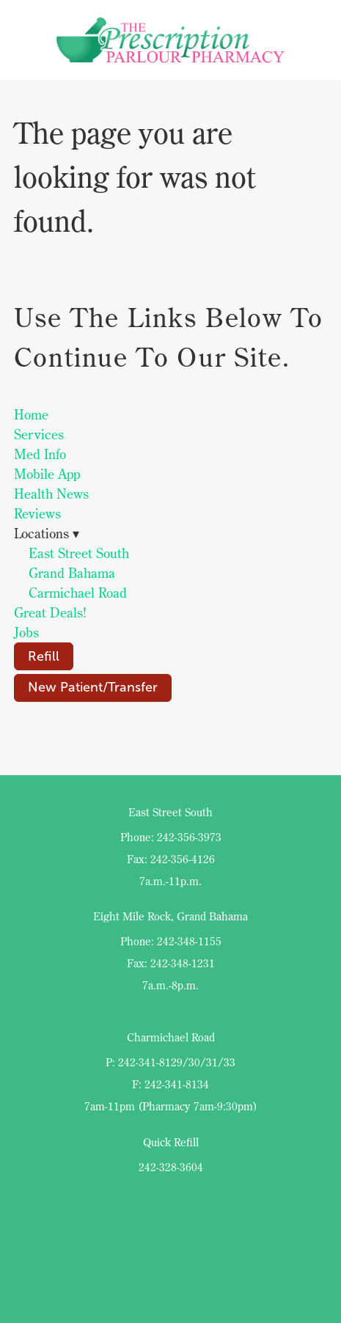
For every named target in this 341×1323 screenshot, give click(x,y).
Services (39, 434)
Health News (51, 493)
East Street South (79, 553)
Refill (43, 656)
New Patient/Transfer (93, 687)
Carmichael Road (78, 592)
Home (31, 414)
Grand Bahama (72, 573)
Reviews (37, 513)
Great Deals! (50, 612)
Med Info (40, 454)
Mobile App (47, 474)
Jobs (26, 632)
